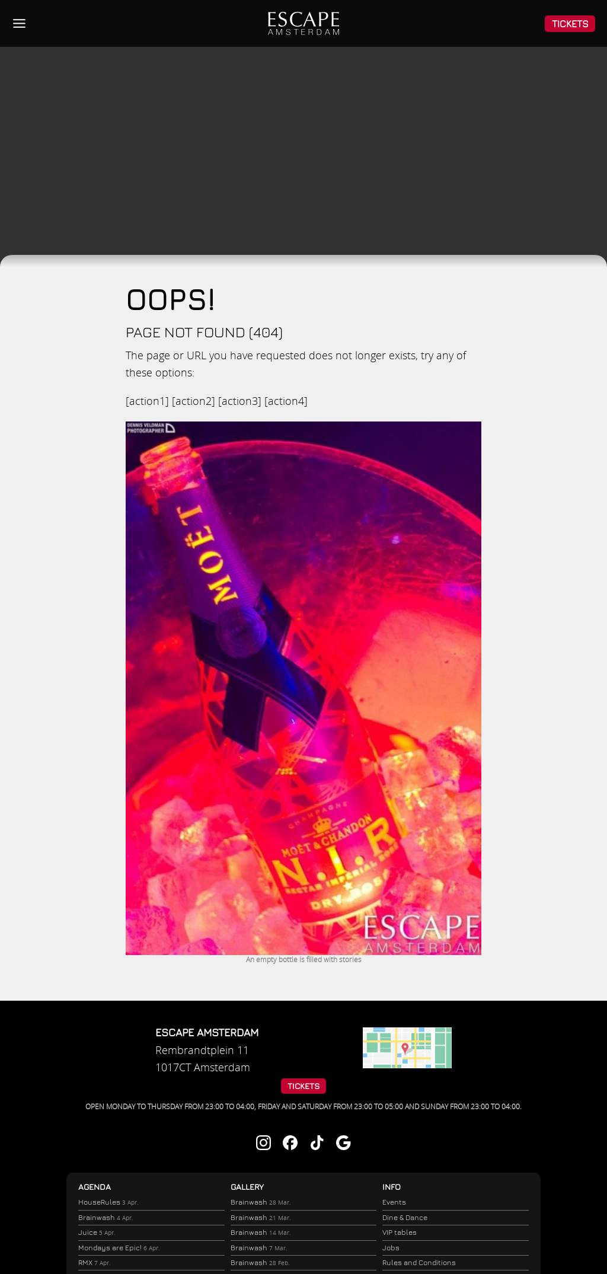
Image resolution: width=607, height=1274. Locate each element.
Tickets (570, 23)
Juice (96, 1234)
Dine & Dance (404, 1218)
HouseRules (108, 1202)
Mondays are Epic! (118, 1250)
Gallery (247, 1187)
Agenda (94, 1187)
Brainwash (105, 1218)
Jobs (391, 1248)
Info (391, 1187)
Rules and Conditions (419, 1263)
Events (394, 1202)
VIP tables (399, 1232)
